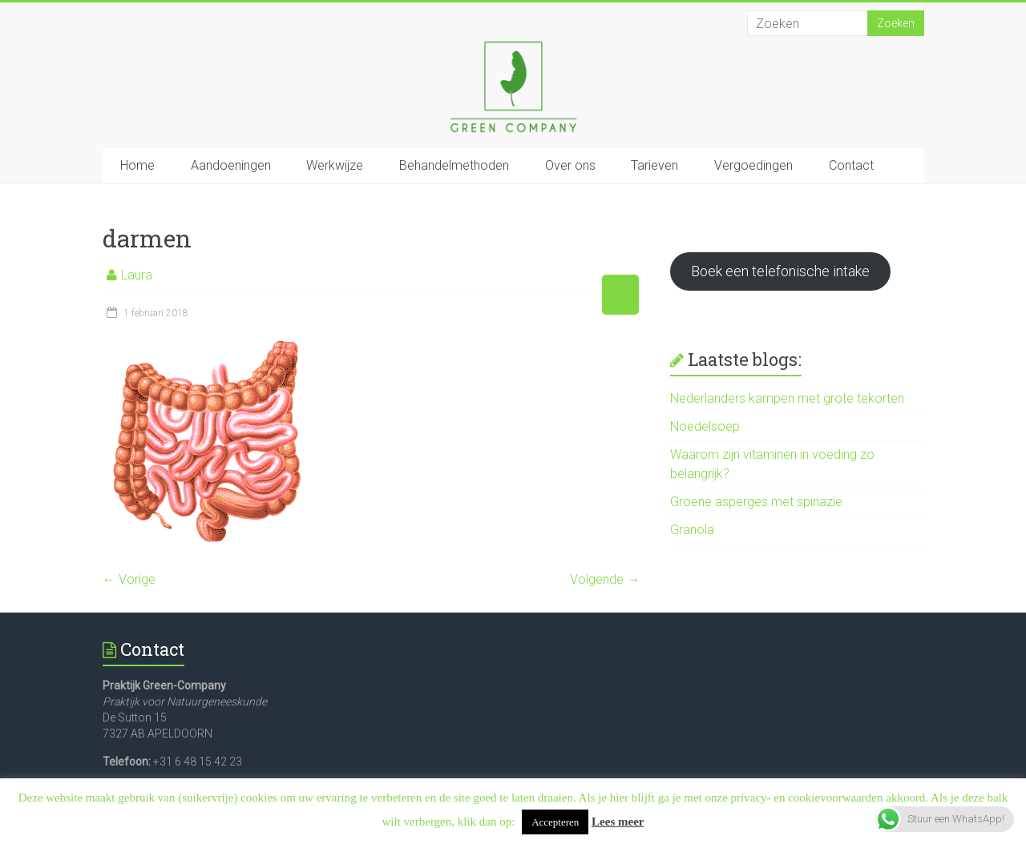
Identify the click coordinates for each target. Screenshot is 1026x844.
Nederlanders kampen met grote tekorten (787, 398)
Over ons (570, 165)
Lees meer (618, 821)
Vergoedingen (753, 165)
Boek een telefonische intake (780, 271)
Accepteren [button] (555, 822)
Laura (136, 275)
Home (137, 165)
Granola (692, 529)
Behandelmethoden (454, 165)
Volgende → (605, 579)
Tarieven (654, 165)
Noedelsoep (705, 426)
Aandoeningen (231, 165)
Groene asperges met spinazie (756, 501)
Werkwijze (334, 165)
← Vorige (129, 579)
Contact (851, 165)
